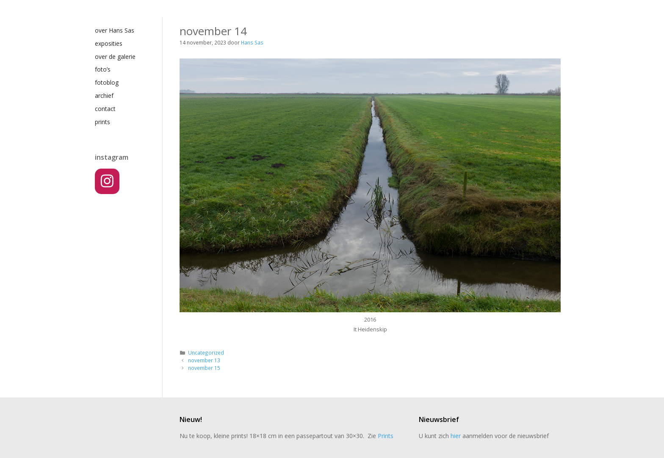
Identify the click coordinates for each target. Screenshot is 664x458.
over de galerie (115, 57)
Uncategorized (206, 352)
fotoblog (107, 82)
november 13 (204, 360)
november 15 (204, 367)
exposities (108, 43)
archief (104, 96)
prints (102, 122)
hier (456, 436)
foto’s (103, 69)
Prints (385, 436)
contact (105, 109)
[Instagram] (107, 181)
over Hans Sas (114, 30)
